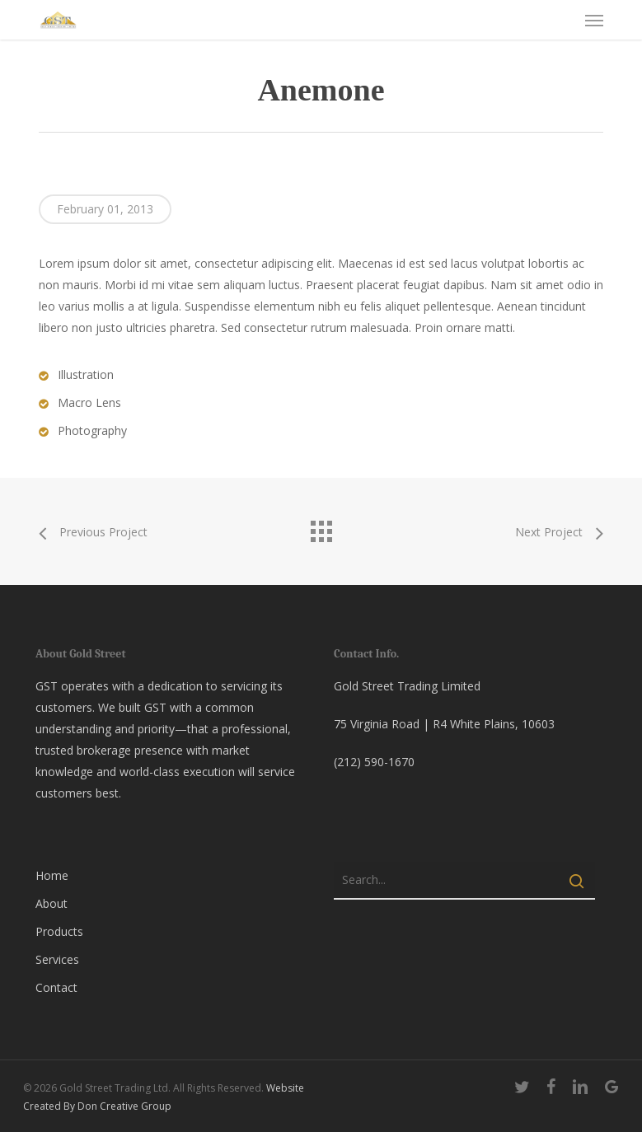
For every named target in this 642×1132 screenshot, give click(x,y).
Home (51, 875)
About (51, 903)
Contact (56, 987)
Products (59, 931)
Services (57, 959)
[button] (594, 20)
